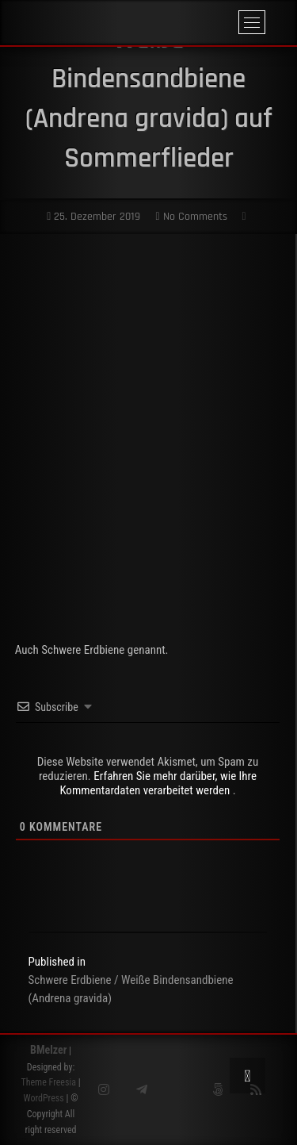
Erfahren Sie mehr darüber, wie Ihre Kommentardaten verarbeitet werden (158, 783)
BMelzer (48, 1049)
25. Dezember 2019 (93, 216)
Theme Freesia (48, 1082)
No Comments (191, 216)
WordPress (43, 1098)
